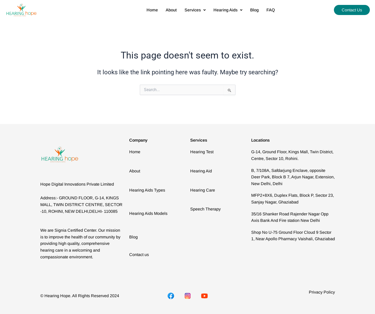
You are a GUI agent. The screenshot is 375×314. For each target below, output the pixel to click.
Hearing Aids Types (147, 190)
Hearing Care (202, 190)
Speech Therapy (205, 209)
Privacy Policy (322, 292)
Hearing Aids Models (148, 213)
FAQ (270, 10)
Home (152, 10)
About (171, 10)
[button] (195, 10)
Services (195, 10)
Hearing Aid (201, 171)
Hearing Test (201, 152)
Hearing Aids (227, 10)
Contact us (139, 254)
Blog (254, 10)
